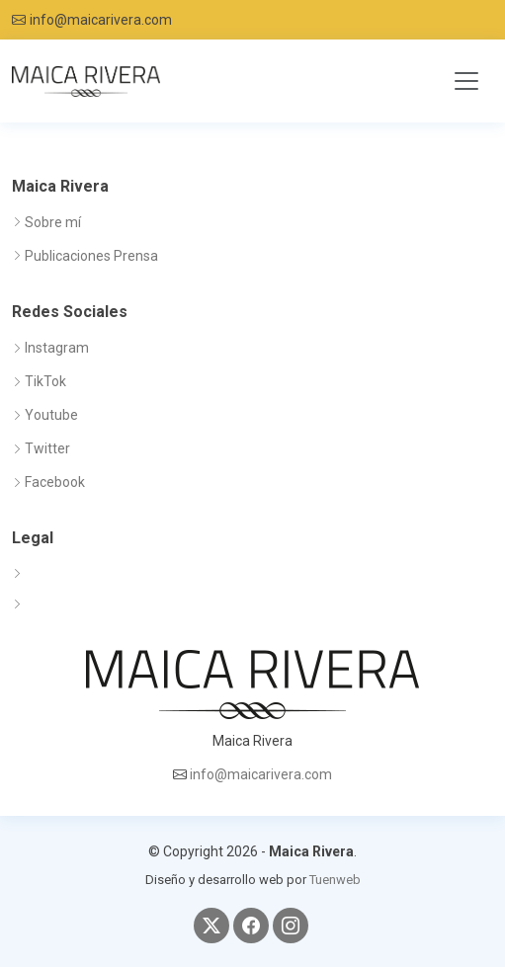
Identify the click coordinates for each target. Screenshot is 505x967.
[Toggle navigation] (466, 81)
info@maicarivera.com (101, 20)
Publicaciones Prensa (91, 256)
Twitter (47, 448)
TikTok (45, 381)
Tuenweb (335, 879)
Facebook (55, 482)
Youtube (51, 415)
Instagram (57, 348)
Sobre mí (53, 222)
